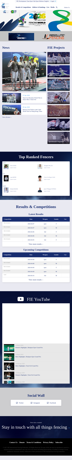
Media (52, 7)
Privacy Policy (48, 447)
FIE (17, 1)
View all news (7, 117)
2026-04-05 (31, 244)
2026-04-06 (31, 236)
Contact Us (12, 447)
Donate (21, 447)
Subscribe (60, 447)
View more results (36, 248)
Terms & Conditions (33, 447)
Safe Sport (36, 1)
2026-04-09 (31, 272)
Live (47, 7)
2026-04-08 (31, 264)
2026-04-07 (31, 228)
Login (52, 1)
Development (22, 1)
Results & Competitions (23, 7)
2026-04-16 (31, 280)
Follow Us (67, 7)
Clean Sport (30, 1)
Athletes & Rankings (38, 7)
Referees (41, 1)
